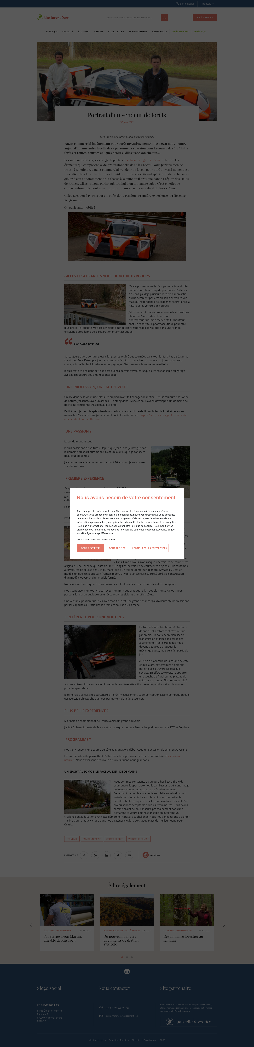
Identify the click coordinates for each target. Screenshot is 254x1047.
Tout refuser (117, 548)
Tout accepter (90, 548)
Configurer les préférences (149, 548)
